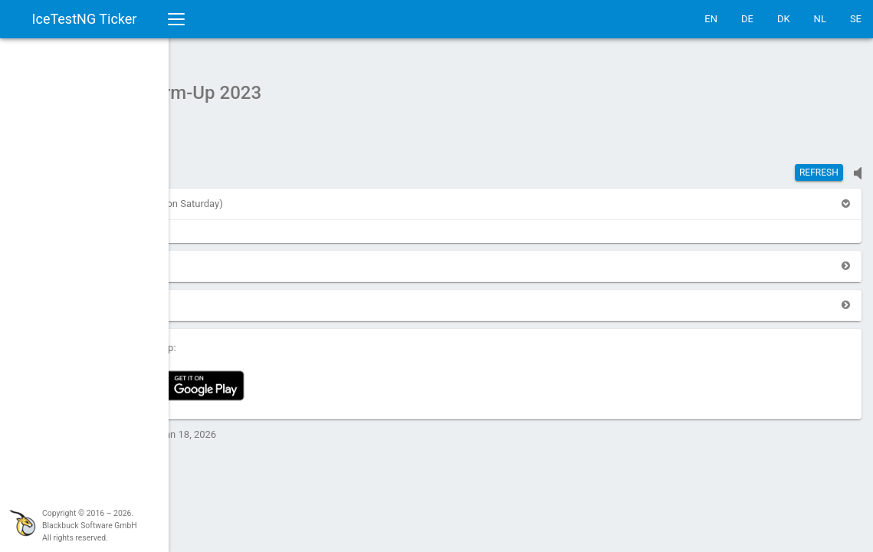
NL (820, 19)
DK (783, 19)
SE (856, 19)
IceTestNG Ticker (84, 19)
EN (710, 19)
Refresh (819, 164)
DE (747, 19)
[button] (210, 196)
